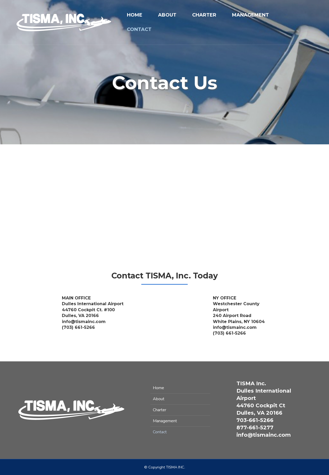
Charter (204, 15)
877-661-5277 (254, 427)
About (167, 15)
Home (134, 15)
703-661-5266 (254, 420)
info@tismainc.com (263, 435)
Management (250, 15)
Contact (139, 29)
